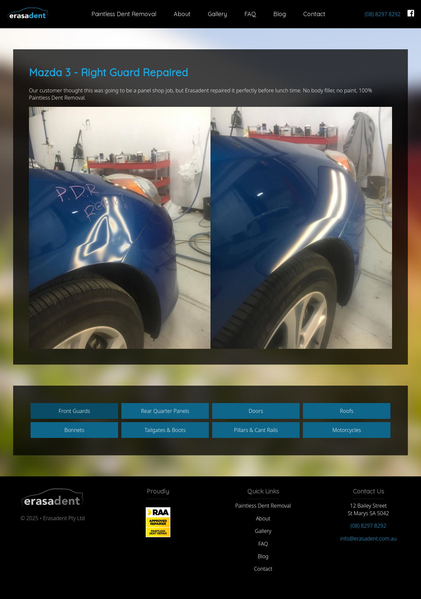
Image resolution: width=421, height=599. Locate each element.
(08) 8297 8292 (383, 14)
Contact (314, 14)
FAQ (250, 14)
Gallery (217, 14)
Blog (279, 14)
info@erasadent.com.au (368, 538)
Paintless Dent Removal (123, 14)
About (182, 14)
